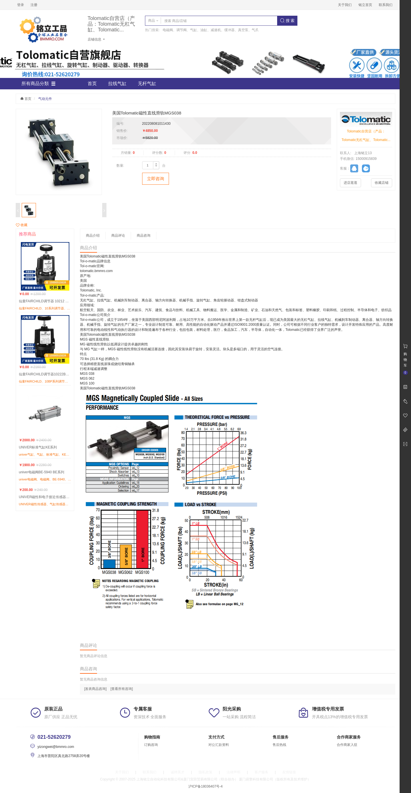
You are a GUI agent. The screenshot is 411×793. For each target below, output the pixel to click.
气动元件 (45, 99)
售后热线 (279, 745)
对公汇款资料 (218, 745)
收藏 (21, 225)
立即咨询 (155, 178)
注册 (34, 5)
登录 (20, 5)
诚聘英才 (177, 772)
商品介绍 (93, 236)
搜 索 (287, 20)
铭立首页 (365, 5)
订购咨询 (151, 745)
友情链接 (289, 772)
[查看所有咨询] (121, 689)
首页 (92, 83)
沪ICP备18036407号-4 (205, 786)
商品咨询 (143, 236)
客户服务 (261, 772)
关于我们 (345, 5)
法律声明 (233, 772)
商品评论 (118, 236)
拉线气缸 (117, 83)
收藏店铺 (381, 183)
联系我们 (385, 5)
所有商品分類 (38, 83)
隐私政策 (205, 772)
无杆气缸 (147, 83)
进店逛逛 (350, 183)
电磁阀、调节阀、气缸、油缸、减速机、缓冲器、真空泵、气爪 (211, 30)
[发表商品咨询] (95, 689)
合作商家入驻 (347, 745)
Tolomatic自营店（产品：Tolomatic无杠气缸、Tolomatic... (111, 24)
